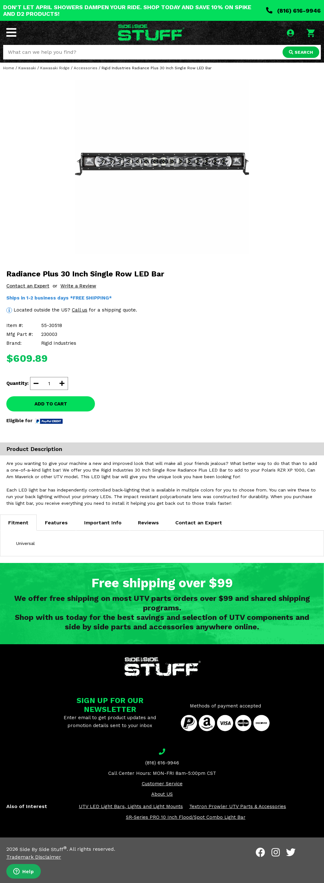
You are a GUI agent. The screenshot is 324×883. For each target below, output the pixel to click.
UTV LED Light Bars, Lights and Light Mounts (131, 806)
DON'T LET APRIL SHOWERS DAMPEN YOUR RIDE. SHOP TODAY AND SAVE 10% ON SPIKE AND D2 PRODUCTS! (127, 10)
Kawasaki (27, 68)
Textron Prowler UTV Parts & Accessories (237, 806)
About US (162, 794)
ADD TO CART (50, 404)
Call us (79, 310)
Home (8, 68)
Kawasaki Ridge (55, 68)
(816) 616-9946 (293, 10)
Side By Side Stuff (43, 849)
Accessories (85, 68)
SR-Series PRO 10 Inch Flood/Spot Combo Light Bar (186, 817)
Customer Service (162, 784)
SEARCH (301, 52)
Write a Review (78, 286)
